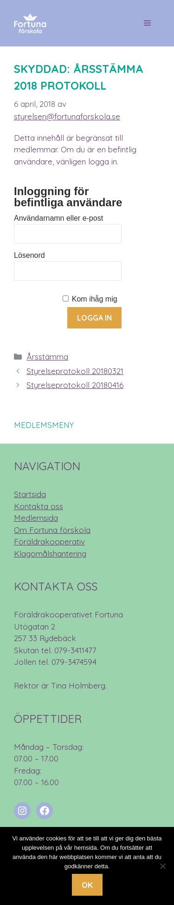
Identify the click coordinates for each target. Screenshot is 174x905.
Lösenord (29, 255)
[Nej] (162, 866)
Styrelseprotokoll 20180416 (74, 385)
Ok (87, 885)
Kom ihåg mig (94, 299)
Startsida (30, 494)
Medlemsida (36, 518)
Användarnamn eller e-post (58, 218)
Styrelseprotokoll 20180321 (74, 371)
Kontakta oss (38, 506)
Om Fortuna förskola (52, 530)
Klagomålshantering (50, 553)
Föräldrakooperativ (49, 541)
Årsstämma (47, 356)
